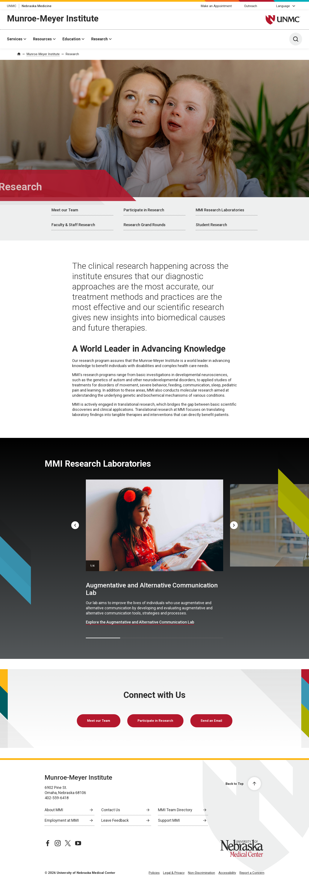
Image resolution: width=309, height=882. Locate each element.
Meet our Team (65, 210)
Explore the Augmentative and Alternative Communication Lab (140, 622)
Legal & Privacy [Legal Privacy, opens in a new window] (174, 873)
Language (283, 6)
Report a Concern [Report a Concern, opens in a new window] (251, 873)
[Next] (234, 525)
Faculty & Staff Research (73, 224)
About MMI (54, 810)
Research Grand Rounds (144, 224)
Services (14, 39)
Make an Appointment (216, 6)
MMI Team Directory (175, 810)
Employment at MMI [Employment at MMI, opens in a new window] (62, 820)
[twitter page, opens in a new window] (68, 843)
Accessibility (227, 873)
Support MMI (169, 820)
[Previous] (75, 525)
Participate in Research (144, 210)
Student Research (211, 224)
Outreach (250, 6)
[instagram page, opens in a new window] (58, 843)
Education (71, 39)
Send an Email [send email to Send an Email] (211, 721)
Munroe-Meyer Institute (52, 19)
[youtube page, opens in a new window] (78, 843)
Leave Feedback (115, 820)
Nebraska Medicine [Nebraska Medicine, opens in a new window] (37, 6)
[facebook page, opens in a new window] (48, 843)
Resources (42, 39)
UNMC (11, 6)
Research (99, 39)
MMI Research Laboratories (220, 210)
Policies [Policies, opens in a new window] (154, 873)
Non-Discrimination (201, 873)
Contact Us (110, 810)
